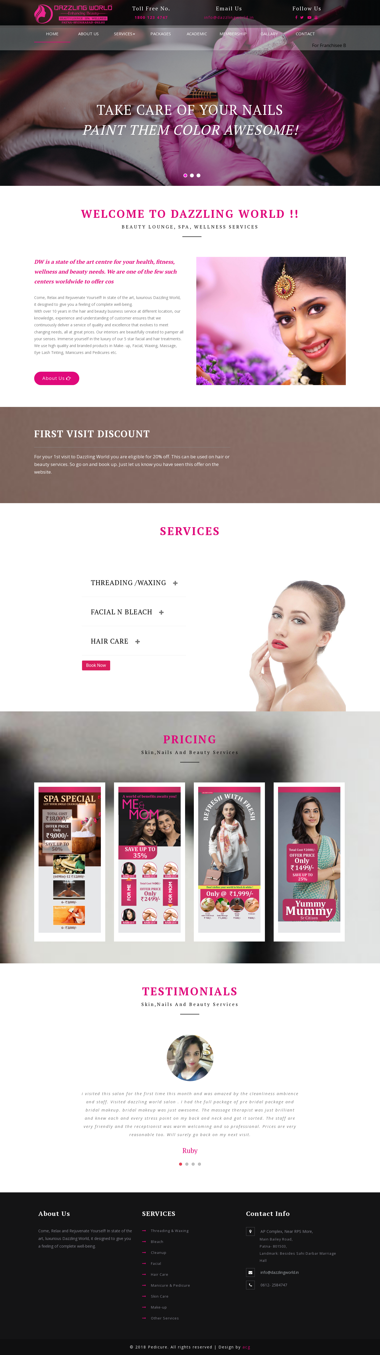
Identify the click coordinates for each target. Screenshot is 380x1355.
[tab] (134, 582)
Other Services (165, 1318)
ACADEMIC (197, 33)
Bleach (157, 1241)
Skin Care (160, 1296)
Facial (156, 1263)
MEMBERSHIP (233, 33)
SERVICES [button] (124, 33)
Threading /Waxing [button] (132, 582)
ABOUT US (88, 33)
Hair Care (159, 1274)
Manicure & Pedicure (170, 1285)
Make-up (159, 1307)
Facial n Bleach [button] (125, 611)
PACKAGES (160, 33)
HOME (52, 33)
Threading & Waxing (170, 1230)
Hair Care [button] (113, 641)
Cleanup (158, 1252)
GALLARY (269, 33)
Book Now (96, 665)
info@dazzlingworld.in (229, 17)
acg (246, 1347)
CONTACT (305, 33)
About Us (56, 378)
